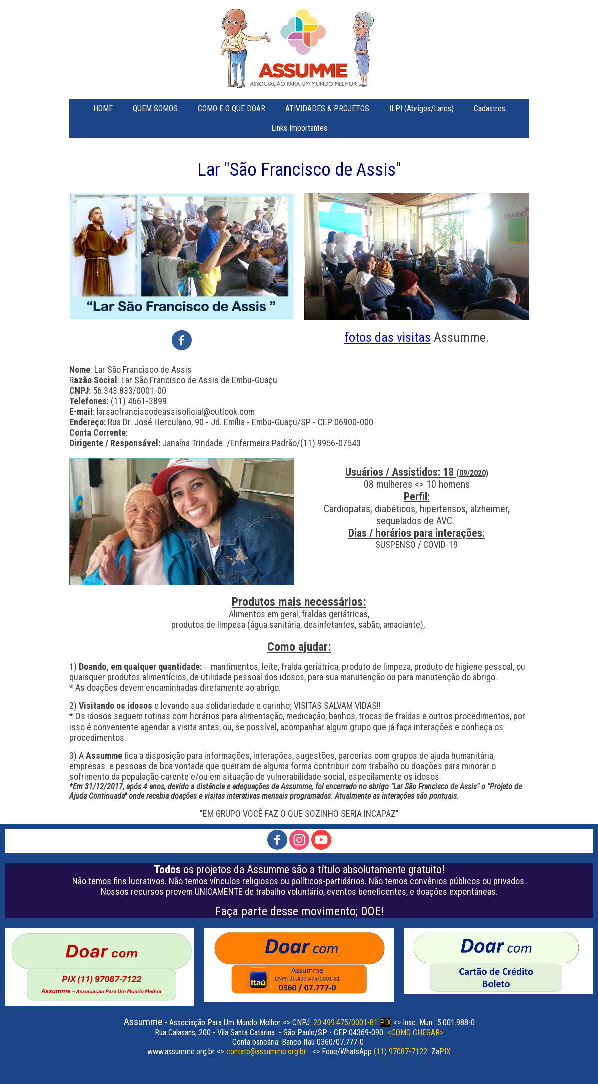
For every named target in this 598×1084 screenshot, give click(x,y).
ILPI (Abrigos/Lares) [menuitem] (421, 108)
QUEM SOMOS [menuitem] (155, 108)
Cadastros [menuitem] (489, 108)
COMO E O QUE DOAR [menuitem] (231, 108)
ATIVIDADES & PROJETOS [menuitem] (327, 108)
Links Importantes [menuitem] (299, 128)
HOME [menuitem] (103, 108)
